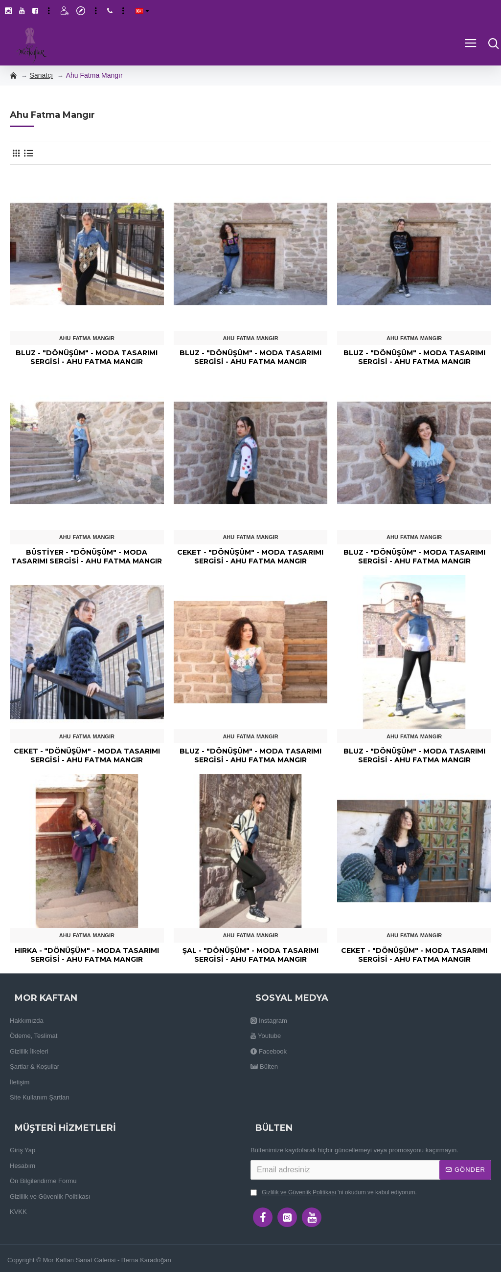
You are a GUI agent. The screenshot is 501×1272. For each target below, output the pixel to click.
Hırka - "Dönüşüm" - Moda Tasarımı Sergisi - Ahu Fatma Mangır (87, 955)
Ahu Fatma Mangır (86, 338)
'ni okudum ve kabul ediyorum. (333, 1192)
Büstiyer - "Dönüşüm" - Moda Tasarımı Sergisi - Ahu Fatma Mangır (86, 556)
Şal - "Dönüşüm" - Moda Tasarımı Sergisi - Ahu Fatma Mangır (250, 955)
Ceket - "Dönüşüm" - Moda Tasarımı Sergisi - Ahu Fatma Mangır (250, 556)
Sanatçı (41, 75)
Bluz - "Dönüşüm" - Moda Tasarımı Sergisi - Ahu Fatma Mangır (87, 357)
